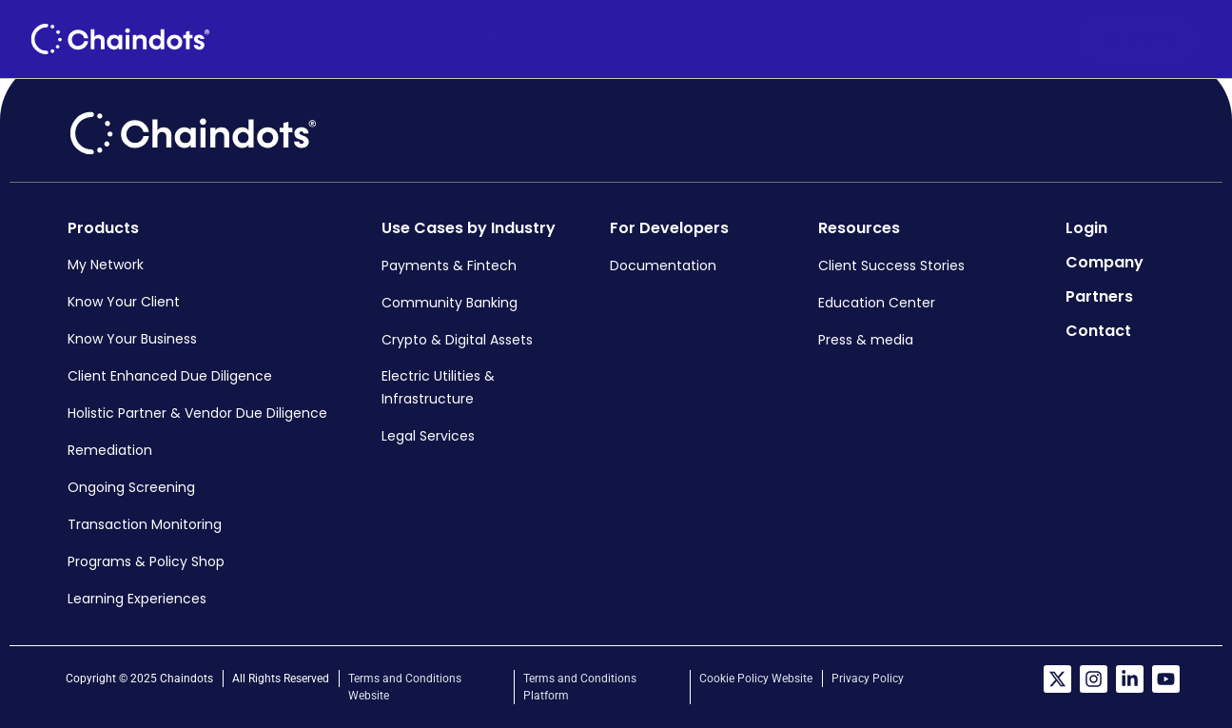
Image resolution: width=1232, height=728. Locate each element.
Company (845, 39)
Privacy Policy (867, 678)
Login (1016, 39)
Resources (659, 39)
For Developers (525, 39)
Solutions (394, 39)
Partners (760, 39)
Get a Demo (1138, 39)
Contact (929, 39)
